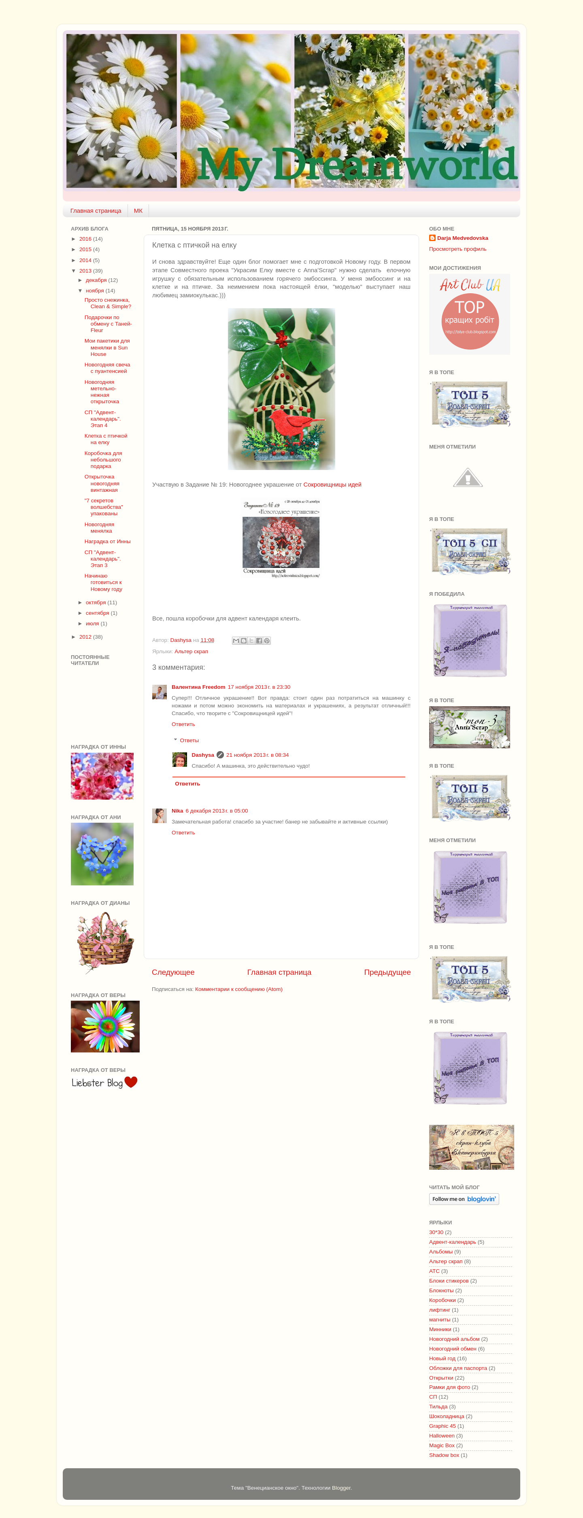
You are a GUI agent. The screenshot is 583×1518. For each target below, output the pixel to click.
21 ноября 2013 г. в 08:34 (257, 755)
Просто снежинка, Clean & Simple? (108, 303)
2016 (86, 239)
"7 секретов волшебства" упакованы (104, 507)
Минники (440, 1329)
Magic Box (442, 1445)
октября (96, 602)
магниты (440, 1320)
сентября (98, 613)
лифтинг (439, 1310)
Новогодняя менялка (100, 527)
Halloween (442, 1436)
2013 (86, 271)
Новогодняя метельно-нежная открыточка (102, 392)
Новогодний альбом (454, 1339)
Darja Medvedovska (462, 238)
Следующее (173, 972)
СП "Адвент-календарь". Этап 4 (103, 418)
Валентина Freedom (199, 687)
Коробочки (442, 1300)
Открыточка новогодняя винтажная (102, 483)
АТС (434, 1271)
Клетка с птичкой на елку (106, 439)
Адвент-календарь (452, 1242)
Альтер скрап (191, 651)
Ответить (183, 724)
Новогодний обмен (453, 1349)
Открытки (441, 1378)
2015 (86, 249)
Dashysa (203, 755)
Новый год (442, 1358)
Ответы (189, 740)
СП (433, 1397)
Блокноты (441, 1290)
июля (93, 623)
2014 (86, 260)
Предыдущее (387, 972)
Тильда (438, 1407)
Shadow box (444, 1455)
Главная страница (95, 210)
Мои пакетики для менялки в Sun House (107, 347)
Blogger (341, 1488)
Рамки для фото (449, 1387)
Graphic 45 (442, 1426)
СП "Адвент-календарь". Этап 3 (103, 558)
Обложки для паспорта (458, 1368)
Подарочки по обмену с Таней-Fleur (108, 323)
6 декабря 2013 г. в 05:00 (217, 811)
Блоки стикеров (449, 1281)
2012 (86, 637)
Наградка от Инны (108, 541)
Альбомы (441, 1252)
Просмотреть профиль (458, 249)
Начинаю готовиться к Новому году (103, 582)
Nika (177, 811)
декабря (97, 280)
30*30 (436, 1232)
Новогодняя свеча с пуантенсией (107, 368)
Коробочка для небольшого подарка (103, 459)
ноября (95, 291)
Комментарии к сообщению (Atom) (239, 989)
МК (138, 210)
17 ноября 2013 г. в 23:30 (259, 687)
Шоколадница (446, 1416)
